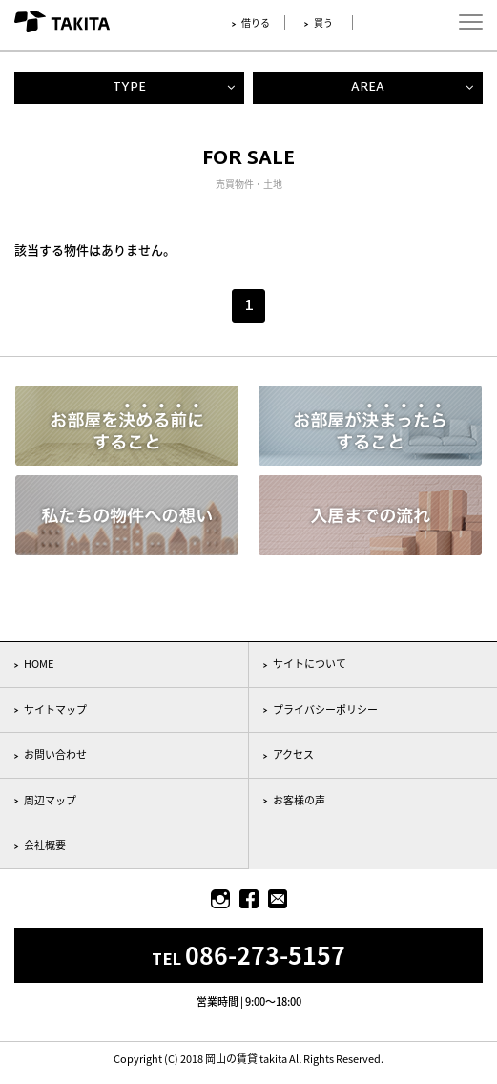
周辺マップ (50, 800)
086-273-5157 (265, 954)
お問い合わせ (55, 754)
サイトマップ (55, 709)
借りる (255, 22)
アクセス (293, 754)
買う (323, 22)
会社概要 (45, 845)
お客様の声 (299, 800)
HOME (38, 664)
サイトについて (309, 664)
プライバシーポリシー (325, 709)
